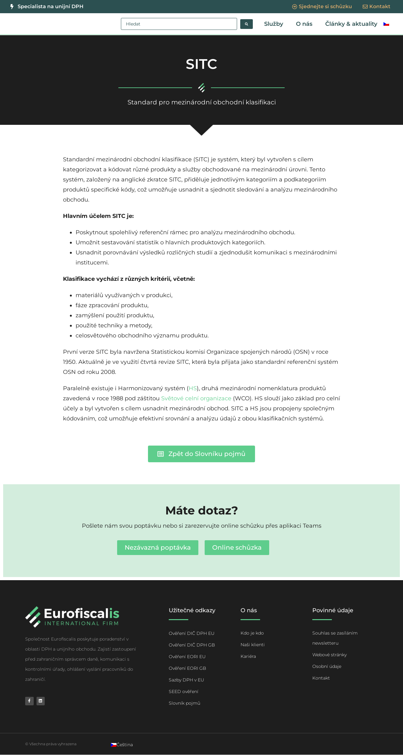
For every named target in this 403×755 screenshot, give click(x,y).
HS (193, 388)
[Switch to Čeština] (122, 745)
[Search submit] (246, 24)
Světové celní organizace (196, 398)
